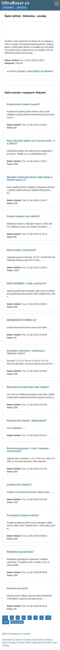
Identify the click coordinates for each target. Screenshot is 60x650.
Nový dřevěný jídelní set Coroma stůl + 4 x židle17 (31, 142)
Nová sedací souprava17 (21, 250)
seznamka (26, 639)
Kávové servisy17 (17, 588)
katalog (48, 639)
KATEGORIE (8, 8)
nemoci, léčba (24, 642)
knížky (6, 645)
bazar (4, 642)
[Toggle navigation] (56, 3)
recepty (12, 642)
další (6, 622)
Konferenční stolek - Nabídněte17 (26, 420)
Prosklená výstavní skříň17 (23, 515)
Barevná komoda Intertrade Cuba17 (28, 387)
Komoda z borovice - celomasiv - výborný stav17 (26, 352)
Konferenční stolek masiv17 (23, 104)
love (55, 642)
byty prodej (38, 639)
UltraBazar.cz (15, 634)
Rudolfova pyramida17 (20, 551)
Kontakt (26, 634)
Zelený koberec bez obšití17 (23, 216)
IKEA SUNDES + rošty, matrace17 (26, 283)
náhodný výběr (17, 622)
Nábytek (19, 63)
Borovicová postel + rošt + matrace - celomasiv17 (28, 450)
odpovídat (36, 642)
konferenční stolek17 (19, 484)
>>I (48, 618)
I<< (5, 618)
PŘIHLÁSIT (21, 8)
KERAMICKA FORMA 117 (22, 320)
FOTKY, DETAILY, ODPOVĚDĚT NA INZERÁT (31, 71)
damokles (47, 642)
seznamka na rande (11, 639)
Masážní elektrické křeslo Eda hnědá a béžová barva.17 (29, 178)
